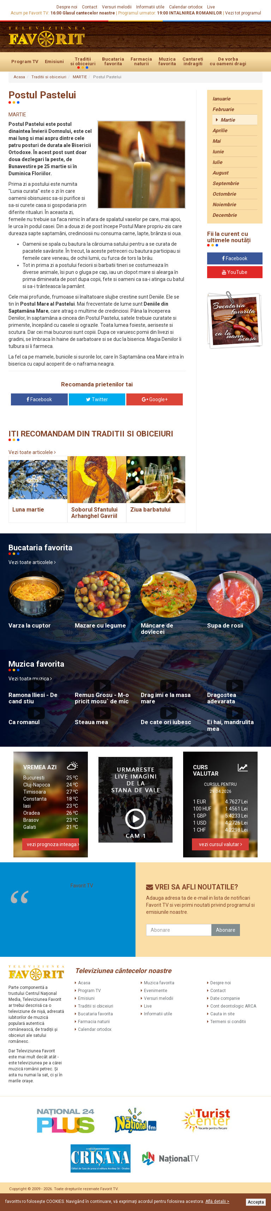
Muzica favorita (167, 61)
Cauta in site (222, 1013)
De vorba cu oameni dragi (228, 61)
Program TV (24, 61)
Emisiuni (54, 61)
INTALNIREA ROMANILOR (195, 13)
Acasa (19, 77)
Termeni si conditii (228, 1021)
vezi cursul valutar (220, 844)
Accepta (256, 1202)
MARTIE (80, 77)
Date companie (225, 998)
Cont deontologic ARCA (233, 1006)
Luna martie (28, 509)
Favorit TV (82, 885)
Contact (89, 7)
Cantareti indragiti (192, 61)
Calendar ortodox (186, 7)
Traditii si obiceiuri (83, 61)
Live (211, 7)
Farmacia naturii (141, 61)
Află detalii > (217, 1201)
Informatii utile (150, 7)
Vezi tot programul (243, 13)
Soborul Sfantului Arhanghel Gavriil (94, 512)
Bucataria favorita (113, 61)
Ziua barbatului (150, 509)
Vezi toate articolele (32, 452)
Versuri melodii (117, 7)
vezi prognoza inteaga (53, 844)
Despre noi (66, 7)
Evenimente (155, 990)
